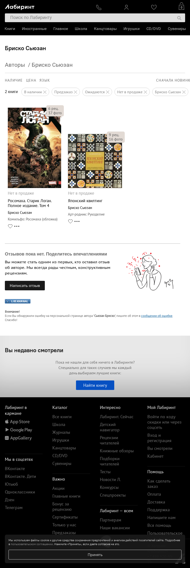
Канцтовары (106, 28)
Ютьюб (11, 484)
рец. (53, 108)
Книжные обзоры (117, 451)
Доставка (156, 502)
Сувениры (177, 28)
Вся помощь (159, 525)
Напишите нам (161, 517)
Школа (81, 28)
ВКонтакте (15, 468)
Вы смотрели (159, 448)
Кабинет (155, 456)
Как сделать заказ (158, 483)
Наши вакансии (115, 527)
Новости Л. (110, 479)
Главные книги (66, 496)
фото (55, 113)
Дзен (9, 499)
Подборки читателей (110, 461)
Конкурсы (109, 487)
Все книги (62, 416)
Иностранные (34, 28)
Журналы (61, 432)
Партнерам (110, 520)
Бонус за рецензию (62, 506)
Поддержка (158, 509)
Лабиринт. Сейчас (116, 416)
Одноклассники (20, 492)
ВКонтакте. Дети (20, 476)
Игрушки (132, 28)
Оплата (154, 494)
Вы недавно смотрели (34, 350)
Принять (95, 554)
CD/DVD (154, 28)
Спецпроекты (113, 495)
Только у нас (64, 525)
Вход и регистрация (159, 437)
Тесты (105, 471)
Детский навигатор (110, 427)
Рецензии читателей (109, 440)
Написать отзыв (25, 285)
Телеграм (14, 507)
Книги (10, 28)
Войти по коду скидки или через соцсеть (164, 422)
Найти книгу (95, 385)
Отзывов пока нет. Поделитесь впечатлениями (56, 254)
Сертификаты (65, 517)
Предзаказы (64, 532)
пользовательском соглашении (32, 544)
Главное (61, 28)
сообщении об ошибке (156, 316)
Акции (58, 488)
